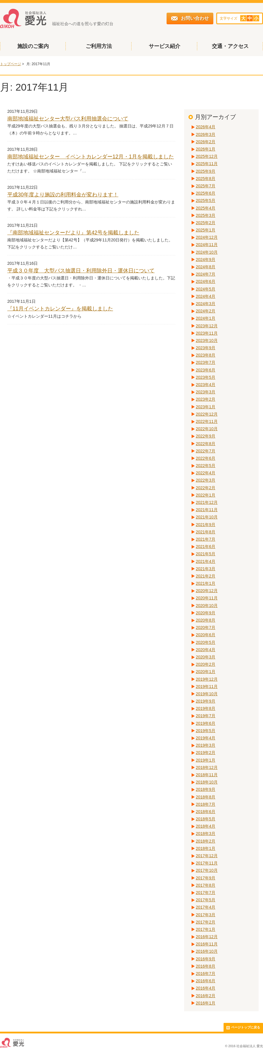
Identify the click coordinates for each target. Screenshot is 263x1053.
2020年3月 (205, 657)
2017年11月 (207, 863)
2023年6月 (205, 370)
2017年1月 (205, 929)
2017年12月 (207, 855)
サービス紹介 (164, 46)
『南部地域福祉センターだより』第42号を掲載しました (73, 233)
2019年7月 (205, 715)
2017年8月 (205, 885)
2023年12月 (207, 326)
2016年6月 (205, 980)
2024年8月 (205, 266)
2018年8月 (205, 797)
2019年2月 (205, 752)
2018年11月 (207, 774)
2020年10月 (207, 605)
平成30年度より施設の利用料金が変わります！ (62, 195)
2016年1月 (205, 1003)
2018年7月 (205, 804)
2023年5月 (205, 377)
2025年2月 (205, 222)
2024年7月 (205, 274)
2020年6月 (205, 634)
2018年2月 (205, 841)
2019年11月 (207, 686)
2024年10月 (207, 252)
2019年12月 (207, 679)
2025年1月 (205, 230)
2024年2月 (205, 311)
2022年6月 (205, 458)
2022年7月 (205, 451)
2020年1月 (205, 671)
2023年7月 (205, 362)
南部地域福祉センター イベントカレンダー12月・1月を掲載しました (90, 157)
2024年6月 (205, 281)
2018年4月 (205, 826)
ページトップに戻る (243, 1027)
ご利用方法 (99, 46)
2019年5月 (205, 730)
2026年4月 (205, 127)
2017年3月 (205, 914)
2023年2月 (205, 399)
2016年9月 (205, 959)
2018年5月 (205, 819)
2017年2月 (205, 922)
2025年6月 (205, 193)
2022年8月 (205, 443)
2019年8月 (205, 708)
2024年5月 (205, 289)
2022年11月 (207, 421)
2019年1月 (205, 760)
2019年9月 (205, 701)
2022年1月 (205, 495)
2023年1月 (205, 406)
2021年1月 (205, 583)
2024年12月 (207, 237)
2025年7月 (205, 186)
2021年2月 (205, 576)
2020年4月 (205, 649)
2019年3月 (205, 745)
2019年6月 (205, 723)
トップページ (10, 64)
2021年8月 (205, 532)
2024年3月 (205, 303)
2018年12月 (207, 767)
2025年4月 (205, 208)
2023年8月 (205, 355)
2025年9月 (205, 171)
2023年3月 (205, 392)
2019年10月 (207, 693)
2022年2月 (205, 487)
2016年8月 (205, 966)
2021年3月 (205, 568)
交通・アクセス (230, 46)
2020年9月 (205, 613)
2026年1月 (205, 149)
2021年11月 (207, 509)
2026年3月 (205, 134)
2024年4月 (205, 296)
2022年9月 (205, 436)
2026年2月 (205, 141)
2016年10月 (207, 951)
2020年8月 (205, 620)
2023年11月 (207, 333)
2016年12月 (207, 936)
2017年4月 (205, 907)
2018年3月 (205, 833)
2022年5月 (205, 465)
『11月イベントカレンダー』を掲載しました (60, 309)
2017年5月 (205, 900)
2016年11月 (207, 944)
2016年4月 (205, 988)
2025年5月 (205, 200)
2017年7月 (205, 892)
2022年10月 (207, 428)
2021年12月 (207, 502)
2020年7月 (205, 627)
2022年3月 (205, 480)
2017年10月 (207, 870)
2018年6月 (205, 811)
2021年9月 (205, 524)
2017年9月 (205, 878)
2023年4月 (205, 384)
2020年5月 (205, 642)
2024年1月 (205, 318)
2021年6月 (205, 546)
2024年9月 (205, 259)
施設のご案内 (33, 46)
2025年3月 (205, 215)
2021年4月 (205, 561)
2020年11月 (207, 598)
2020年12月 (207, 590)
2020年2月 (205, 664)
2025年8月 (205, 178)
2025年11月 (207, 163)
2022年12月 (207, 414)
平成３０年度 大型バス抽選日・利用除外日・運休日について (81, 271)
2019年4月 (205, 738)
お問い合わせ (190, 18)
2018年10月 (207, 782)
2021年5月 (205, 553)
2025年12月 (207, 156)
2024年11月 (207, 244)
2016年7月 (205, 973)
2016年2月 (205, 995)
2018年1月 (205, 848)
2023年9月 (205, 347)
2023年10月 (207, 340)
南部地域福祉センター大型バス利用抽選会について (67, 119)
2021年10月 (207, 517)
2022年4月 (205, 473)
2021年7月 (205, 539)
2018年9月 (205, 789)
